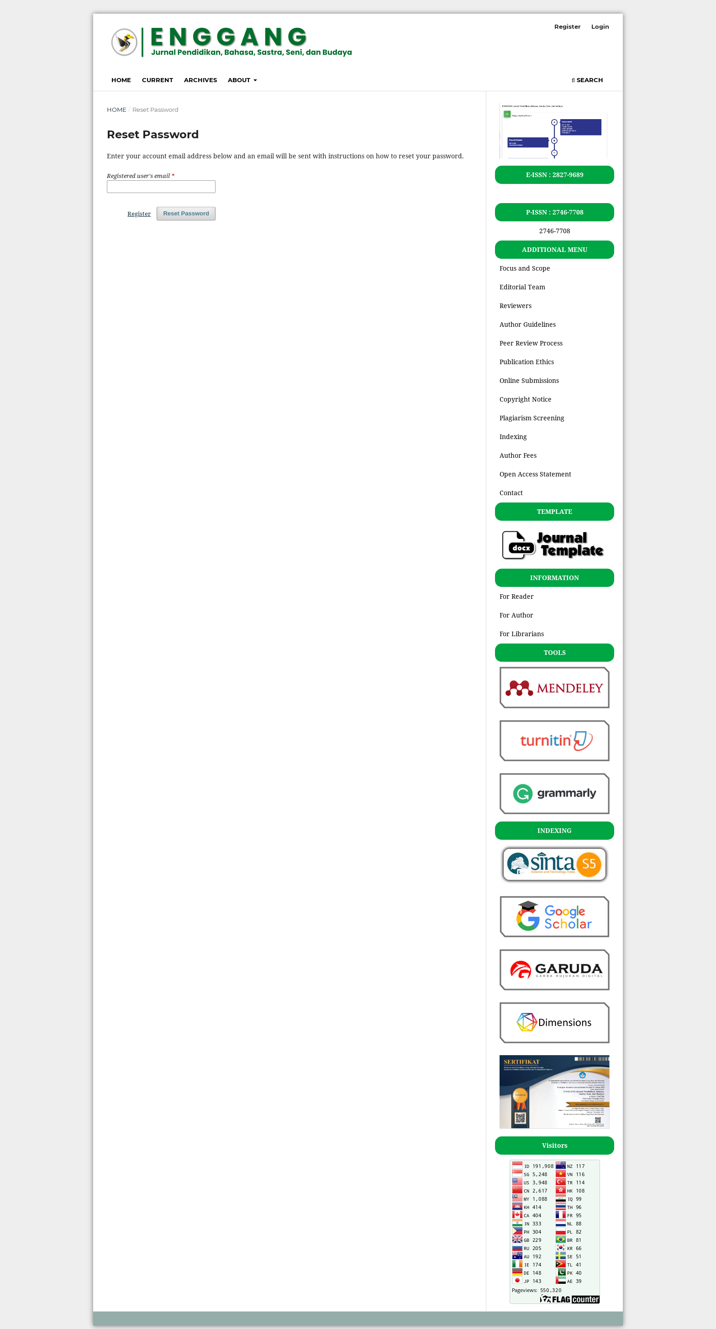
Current (157, 80)
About (240, 80)
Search (587, 80)
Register (567, 26)
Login (600, 26)
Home (121, 80)
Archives (200, 80)
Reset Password (186, 213)
